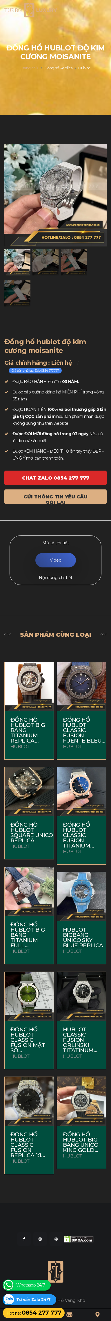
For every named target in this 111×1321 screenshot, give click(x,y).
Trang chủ (29, 68)
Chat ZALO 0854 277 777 (55, 478)
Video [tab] (55, 560)
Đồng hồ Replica (58, 68)
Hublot (84, 68)
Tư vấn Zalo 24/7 (33, 1299)
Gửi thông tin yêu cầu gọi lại (55, 499)
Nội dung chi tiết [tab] (55, 577)
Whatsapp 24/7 (30, 1285)
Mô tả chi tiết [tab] (55, 542)
